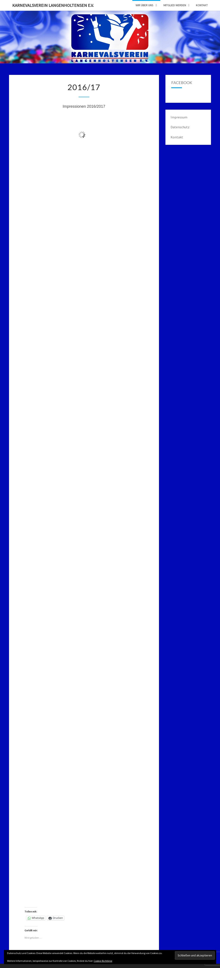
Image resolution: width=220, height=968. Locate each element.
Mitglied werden (174, 5)
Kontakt (202, 5)
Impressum (179, 117)
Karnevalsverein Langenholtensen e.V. (53, 5)
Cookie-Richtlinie (103, 960)
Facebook (181, 82)
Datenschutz (180, 127)
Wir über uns (144, 5)
